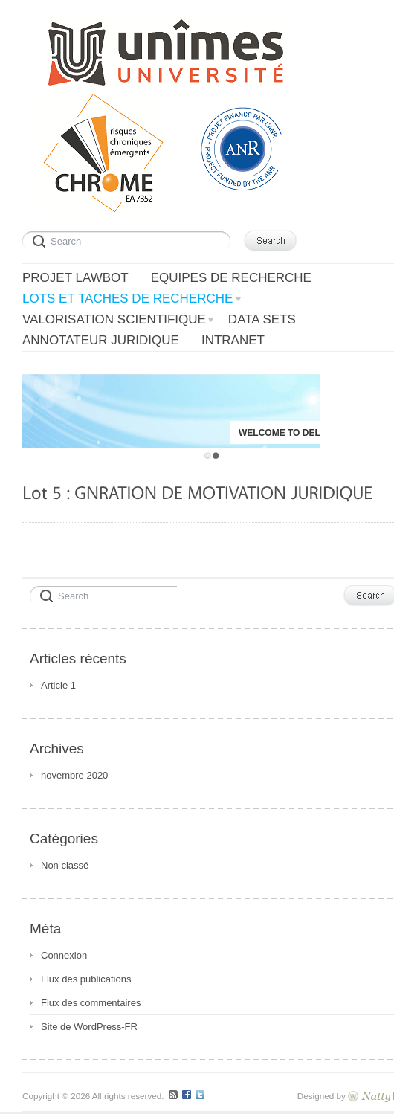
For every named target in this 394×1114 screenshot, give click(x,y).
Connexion (64, 955)
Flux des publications (86, 979)
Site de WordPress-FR (89, 1026)
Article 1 (58, 685)
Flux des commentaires (91, 1002)
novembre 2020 (74, 775)
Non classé (64, 865)
